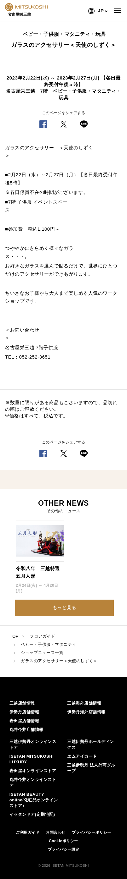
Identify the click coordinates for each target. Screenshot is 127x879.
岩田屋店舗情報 (24, 720)
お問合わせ (56, 832)
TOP (14, 636)
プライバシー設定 (63, 849)
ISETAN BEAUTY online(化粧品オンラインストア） (33, 800)
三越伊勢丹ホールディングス (90, 744)
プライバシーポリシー (91, 832)
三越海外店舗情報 (84, 703)
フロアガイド (42, 636)
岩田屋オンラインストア (32, 770)
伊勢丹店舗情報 (24, 712)
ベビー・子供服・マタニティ (48, 644)
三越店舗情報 (22, 703)
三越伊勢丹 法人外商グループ (91, 768)
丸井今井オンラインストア (32, 782)
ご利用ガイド (27, 832)
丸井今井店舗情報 (26, 729)
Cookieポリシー (63, 841)
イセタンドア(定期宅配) (32, 814)
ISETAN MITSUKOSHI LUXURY (31, 759)
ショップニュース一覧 (42, 652)
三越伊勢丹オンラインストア (32, 744)
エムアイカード (82, 756)
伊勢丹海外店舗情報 (86, 712)
